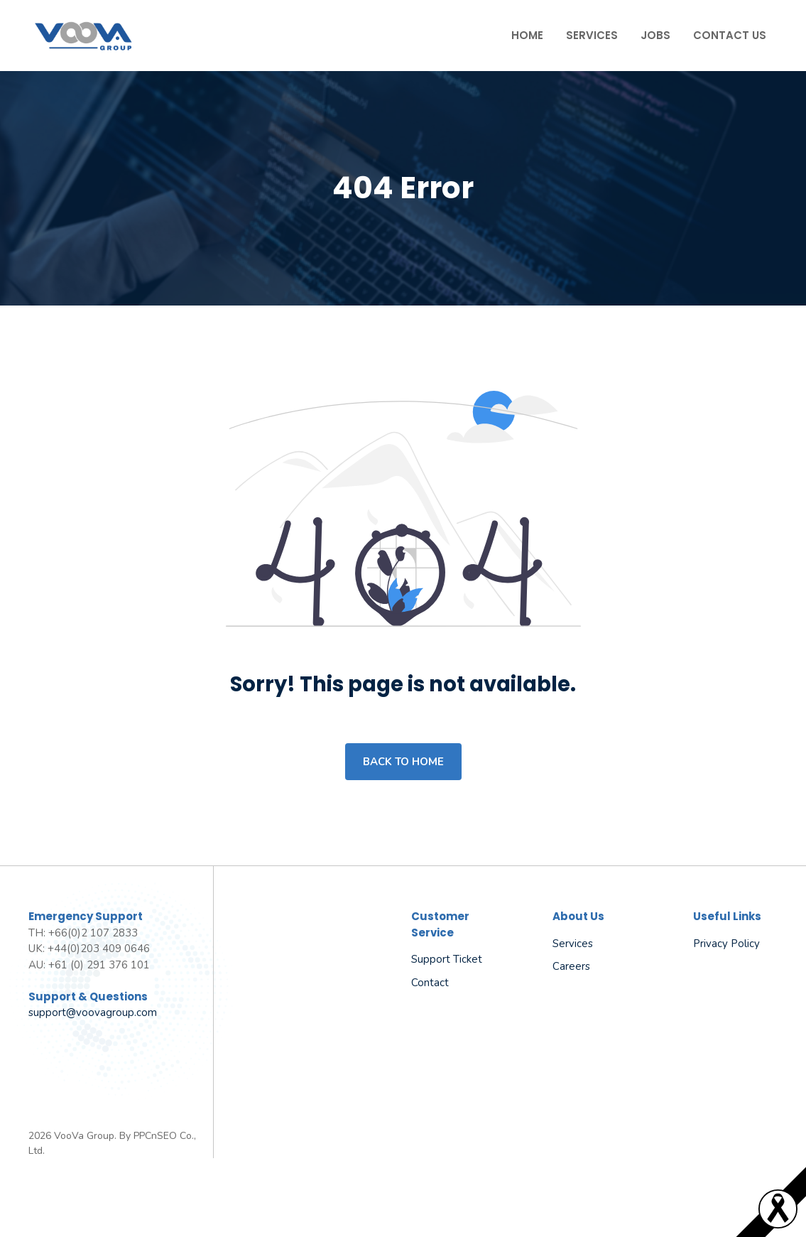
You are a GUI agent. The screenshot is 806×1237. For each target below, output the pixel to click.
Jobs (655, 35)
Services (592, 35)
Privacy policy (726, 943)
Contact (430, 983)
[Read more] (777, 1224)
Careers (571, 966)
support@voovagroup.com (92, 1012)
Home (527, 35)
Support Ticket (446, 959)
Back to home (403, 762)
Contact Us (729, 35)
